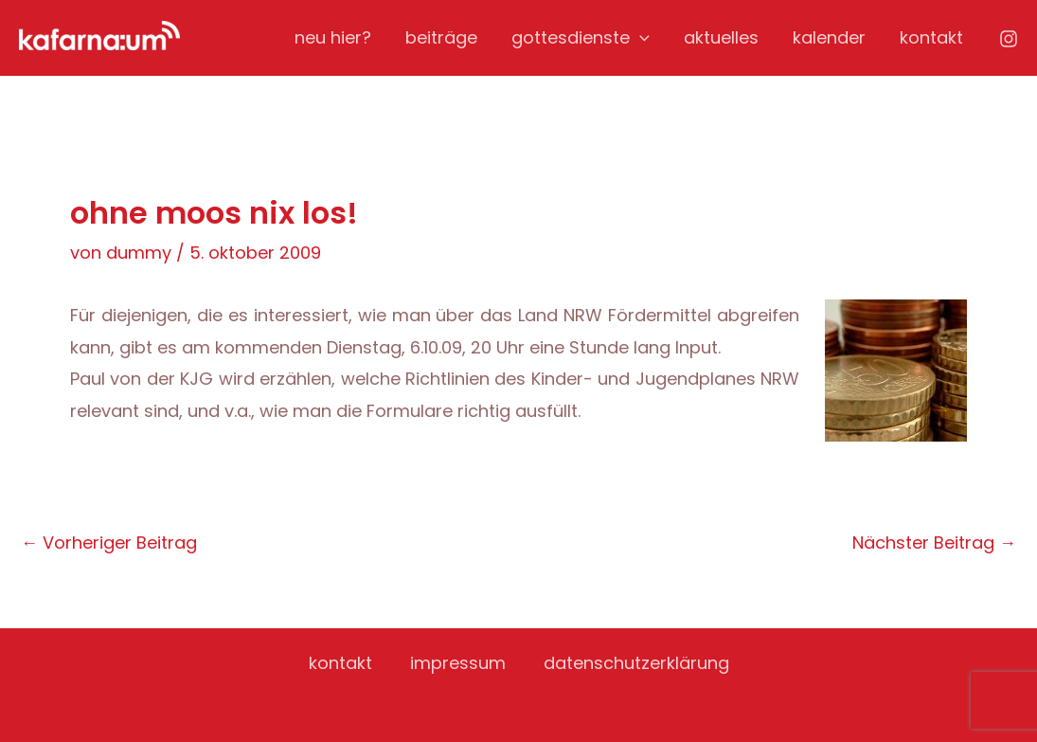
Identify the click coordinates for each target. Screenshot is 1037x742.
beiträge (441, 37)
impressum (458, 663)
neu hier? (333, 37)
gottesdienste (580, 38)
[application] (640, 38)
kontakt (931, 37)
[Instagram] (1008, 38)
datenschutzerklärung (636, 663)
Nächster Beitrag (934, 543)
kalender (829, 37)
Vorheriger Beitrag (109, 543)
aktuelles (721, 37)
